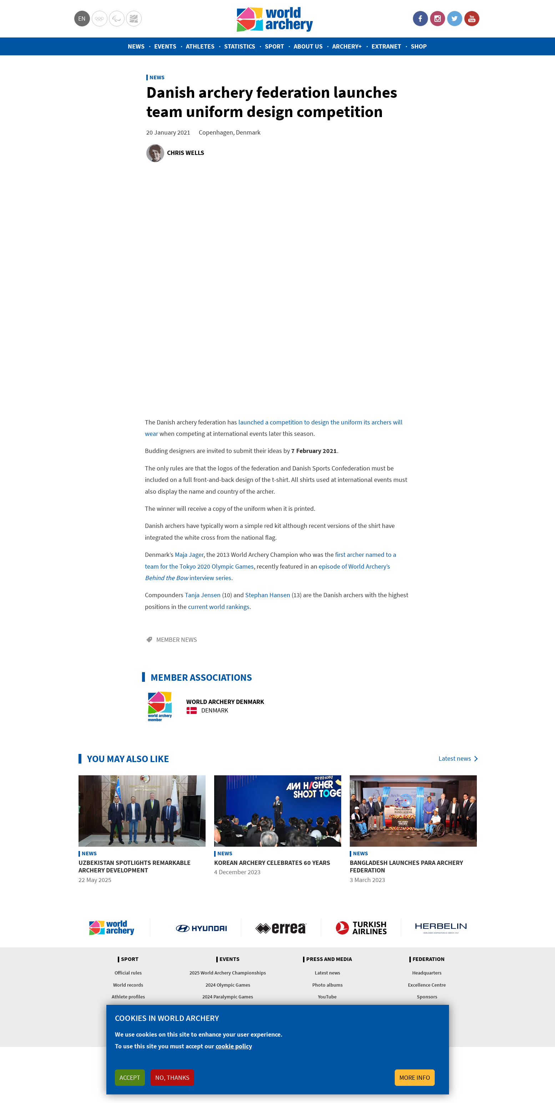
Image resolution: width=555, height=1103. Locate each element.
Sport (274, 46)
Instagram (437, 18)
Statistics (239, 46)
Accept (130, 1077)
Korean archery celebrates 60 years (272, 862)
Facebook (420, 18)
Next (486, 830)
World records (128, 985)
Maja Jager (189, 554)
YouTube (472, 18)
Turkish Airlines (361, 928)
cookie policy (234, 1046)
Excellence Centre (427, 985)
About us (308, 46)
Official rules (128, 972)
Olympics (99, 18)
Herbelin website (440, 928)
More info (414, 1077)
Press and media (329, 959)
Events (165, 46)
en (82, 18)
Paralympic (117, 18)
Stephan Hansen (267, 595)
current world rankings (218, 607)
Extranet (386, 46)
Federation (429, 959)
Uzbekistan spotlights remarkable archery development (135, 866)
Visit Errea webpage (281, 928)
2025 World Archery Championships (228, 972)
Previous (68, 830)
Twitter (455, 18)
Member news (176, 639)
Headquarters (427, 972)
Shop (419, 46)
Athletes (200, 46)
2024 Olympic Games (228, 985)
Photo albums (327, 985)
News (136, 46)
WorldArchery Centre (134, 18)
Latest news (455, 758)
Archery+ (347, 46)
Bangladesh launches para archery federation (406, 866)
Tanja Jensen (203, 595)
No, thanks (172, 1077)
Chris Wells (185, 152)
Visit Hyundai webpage (201, 928)
